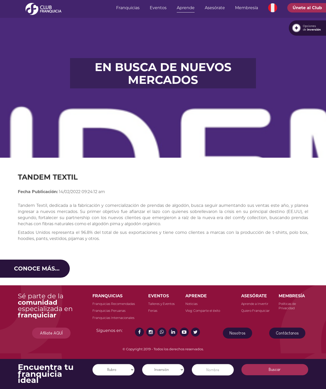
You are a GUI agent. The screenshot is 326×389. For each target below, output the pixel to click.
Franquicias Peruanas (109, 311)
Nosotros (237, 333)
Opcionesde (312, 27)
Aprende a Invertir (254, 304)
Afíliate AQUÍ (51, 333)
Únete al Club (307, 7)
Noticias (191, 304)
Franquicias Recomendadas (113, 304)
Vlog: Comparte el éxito (202, 311)
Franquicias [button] (128, 7)
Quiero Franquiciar (255, 311)
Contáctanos (287, 333)
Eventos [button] (158, 7)
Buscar (275, 369)
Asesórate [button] (215, 7)
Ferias (152, 311)
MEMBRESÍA (292, 295)
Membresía (246, 7)
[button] (272, 8)
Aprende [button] (186, 7)
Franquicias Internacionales (113, 318)
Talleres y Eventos (161, 304)
